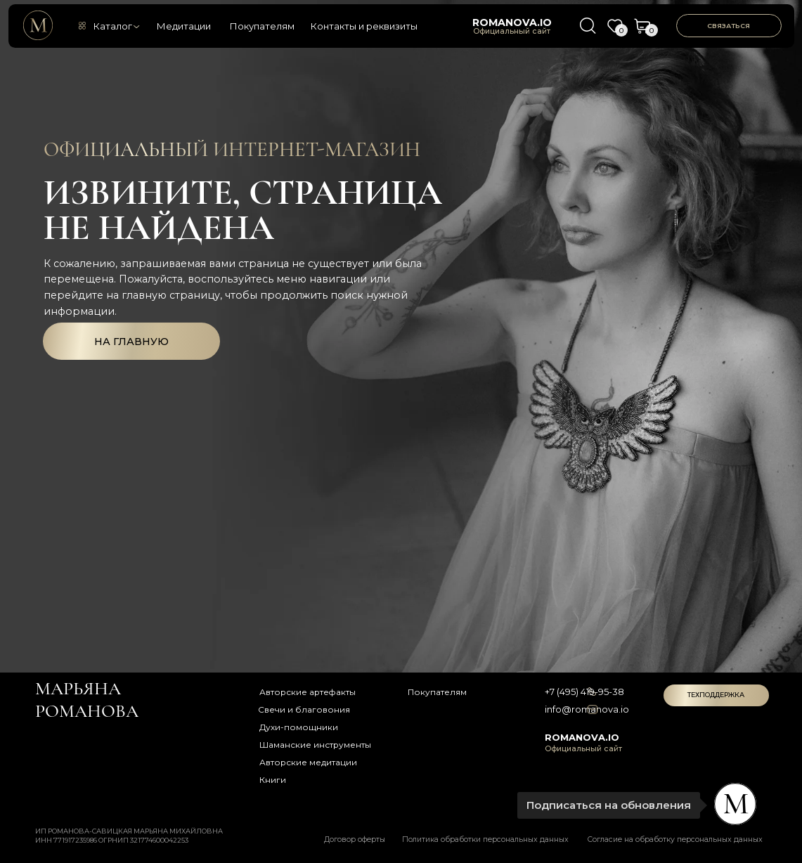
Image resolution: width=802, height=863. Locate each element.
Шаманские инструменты (315, 744)
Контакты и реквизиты (364, 26)
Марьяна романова (86, 699)
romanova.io (512, 22)
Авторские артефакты (307, 692)
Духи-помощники (298, 727)
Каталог (112, 26)
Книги (272, 779)
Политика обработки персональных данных (485, 839)
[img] (38, 25)
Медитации (183, 26)
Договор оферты (354, 839)
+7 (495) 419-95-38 (584, 691)
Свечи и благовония (304, 709)
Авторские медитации (308, 762)
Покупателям (262, 26)
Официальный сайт (511, 31)
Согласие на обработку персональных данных (675, 839)
